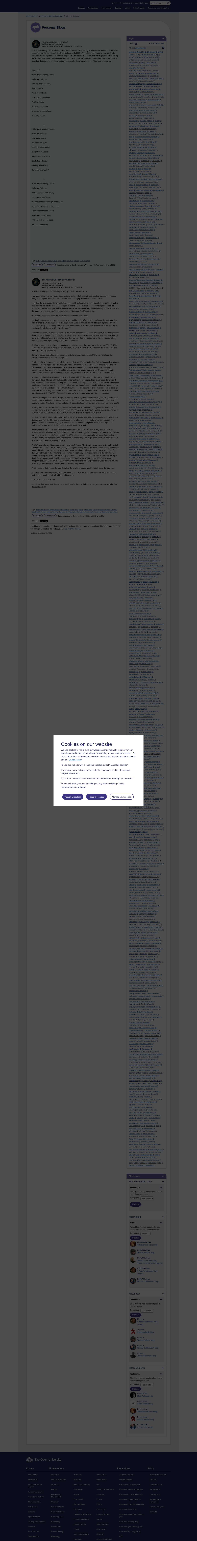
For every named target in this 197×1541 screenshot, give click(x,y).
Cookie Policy (75, 760)
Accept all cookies (73, 797)
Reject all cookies (96, 797)
